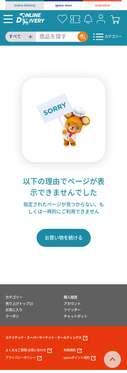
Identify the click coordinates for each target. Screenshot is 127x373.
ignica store (63, 5)
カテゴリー (13, 297)
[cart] (115, 19)
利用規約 (73, 351)
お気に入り (13, 310)
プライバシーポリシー (23, 358)
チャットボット (75, 316)
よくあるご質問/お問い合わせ (28, 351)
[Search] (57, 37)
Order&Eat (102, 5)
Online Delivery (25, 5)
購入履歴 (70, 297)
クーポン (12, 316)
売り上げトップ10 (19, 304)
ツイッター (72, 310)
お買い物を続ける (64, 237)
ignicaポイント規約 (80, 358)
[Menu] (8, 19)
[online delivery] (30, 18)
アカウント (72, 304)
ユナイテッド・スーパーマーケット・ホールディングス (46, 338)
